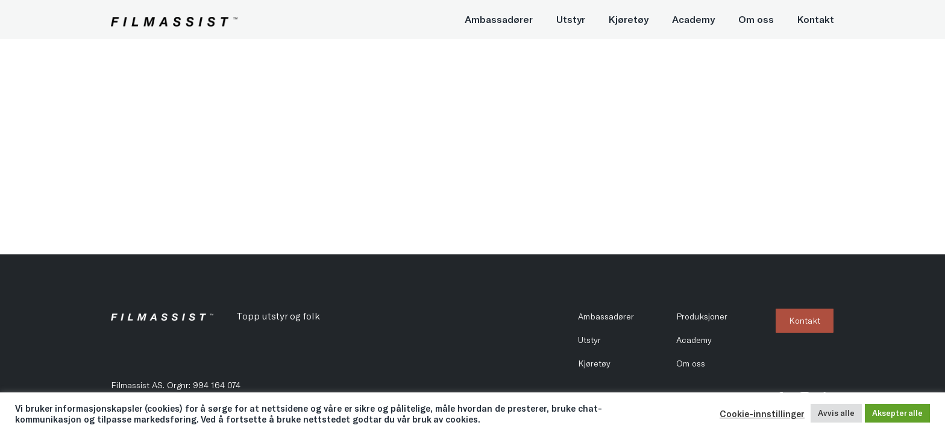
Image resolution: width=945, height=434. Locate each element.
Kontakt (815, 19)
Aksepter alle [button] (897, 413)
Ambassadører (499, 19)
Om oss (756, 19)
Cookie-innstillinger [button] (762, 413)
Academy (693, 19)
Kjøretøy (628, 19)
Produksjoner (701, 316)
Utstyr (570, 19)
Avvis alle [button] (836, 413)
